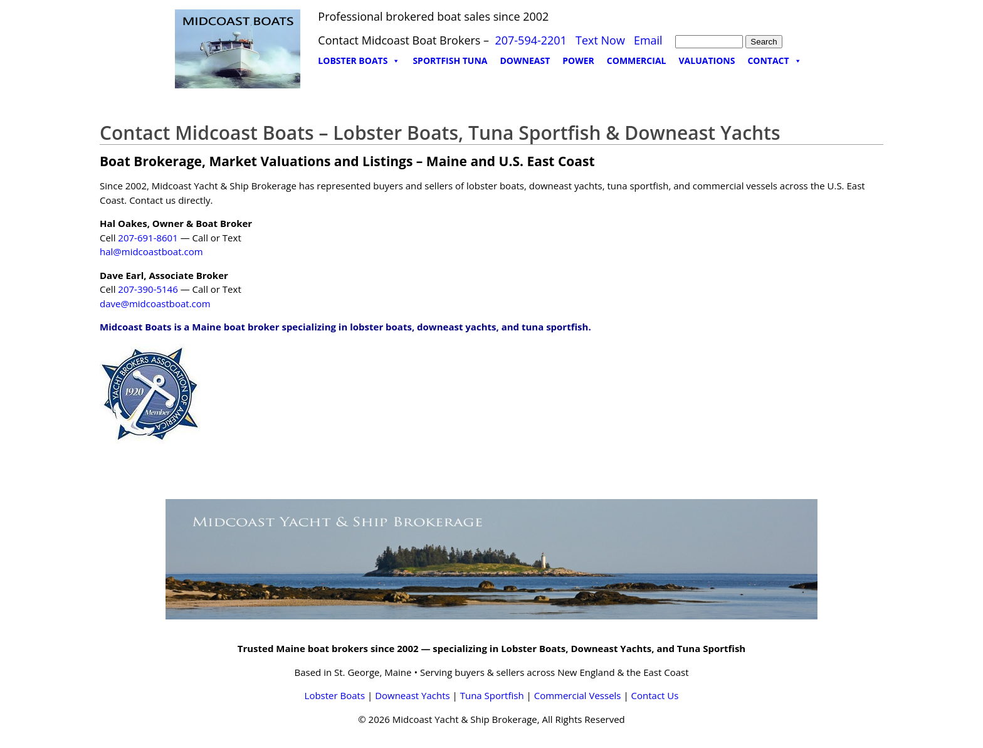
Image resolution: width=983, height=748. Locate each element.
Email (648, 40)
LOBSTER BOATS (359, 60)
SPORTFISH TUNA (450, 60)
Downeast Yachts (412, 695)
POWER (578, 60)
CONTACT (774, 60)
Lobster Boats (335, 695)
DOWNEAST (525, 60)
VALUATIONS (706, 60)
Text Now (600, 40)
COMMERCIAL (636, 60)
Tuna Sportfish (492, 695)
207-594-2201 (531, 40)
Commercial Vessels (577, 695)
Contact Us (655, 695)
